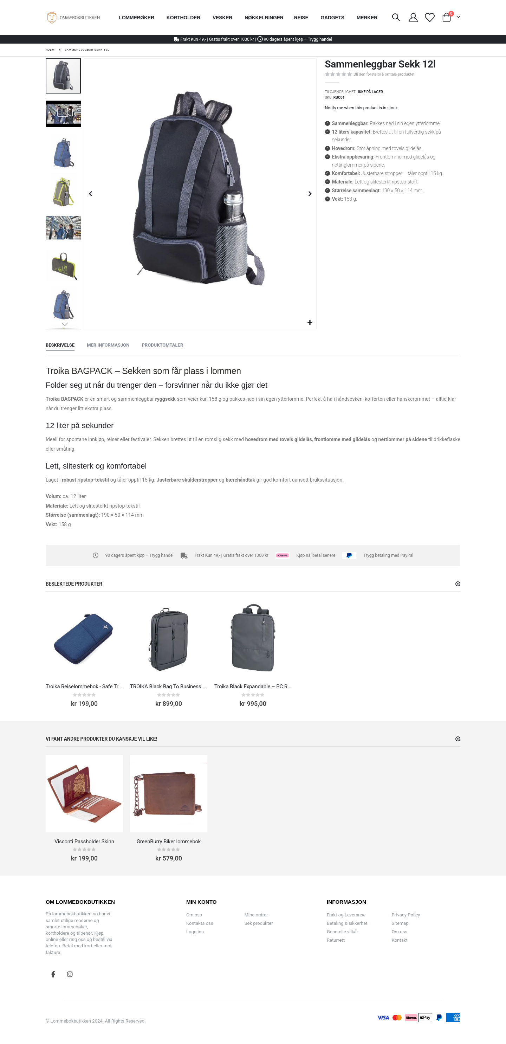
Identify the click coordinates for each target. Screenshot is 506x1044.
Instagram (70, 974)
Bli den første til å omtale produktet (383, 74)
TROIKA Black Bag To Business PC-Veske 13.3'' (168, 686)
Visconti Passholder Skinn (84, 841)
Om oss (194, 914)
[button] (310, 323)
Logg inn (195, 931)
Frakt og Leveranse (346, 914)
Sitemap (400, 923)
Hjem (50, 49)
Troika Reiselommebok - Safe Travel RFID (84, 686)
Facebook (53, 974)
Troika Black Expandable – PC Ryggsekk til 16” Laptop (253, 686)
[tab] (60, 345)
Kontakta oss (199, 923)
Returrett (336, 940)
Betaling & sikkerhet (347, 923)
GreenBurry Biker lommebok (169, 841)
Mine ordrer (256, 914)
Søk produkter (258, 923)
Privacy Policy (406, 914)
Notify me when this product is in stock (361, 107)
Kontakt (400, 940)
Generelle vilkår (342, 931)
